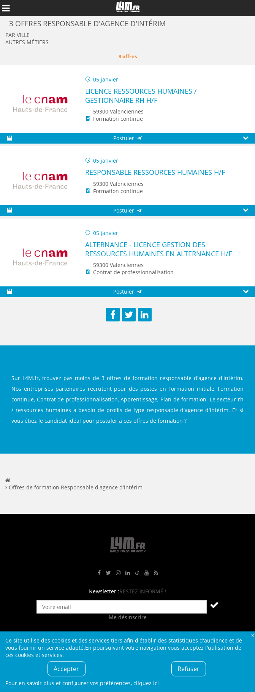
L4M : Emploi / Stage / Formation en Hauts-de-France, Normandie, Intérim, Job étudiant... (127, 8)
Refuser (188, 669)
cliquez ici (146, 683)
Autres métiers (27, 42)
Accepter (66, 669)
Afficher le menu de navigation (5, 8)
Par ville (17, 34)
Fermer (252, 635)
